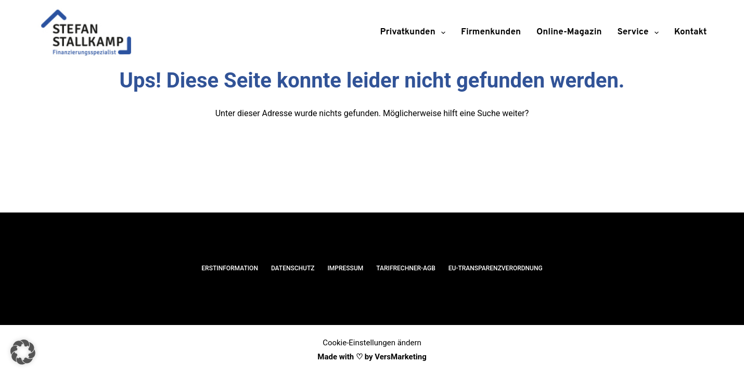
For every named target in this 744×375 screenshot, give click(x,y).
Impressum (345, 268)
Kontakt (690, 32)
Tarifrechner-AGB (405, 268)
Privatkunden (415, 33)
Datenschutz (293, 268)
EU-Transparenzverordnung (495, 268)
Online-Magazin (569, 32)
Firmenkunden (491, 32)
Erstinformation (229, 268)
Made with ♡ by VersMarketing (371, 356)
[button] (23, 352)
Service (640, 33)
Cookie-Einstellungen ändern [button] (372, 342)
